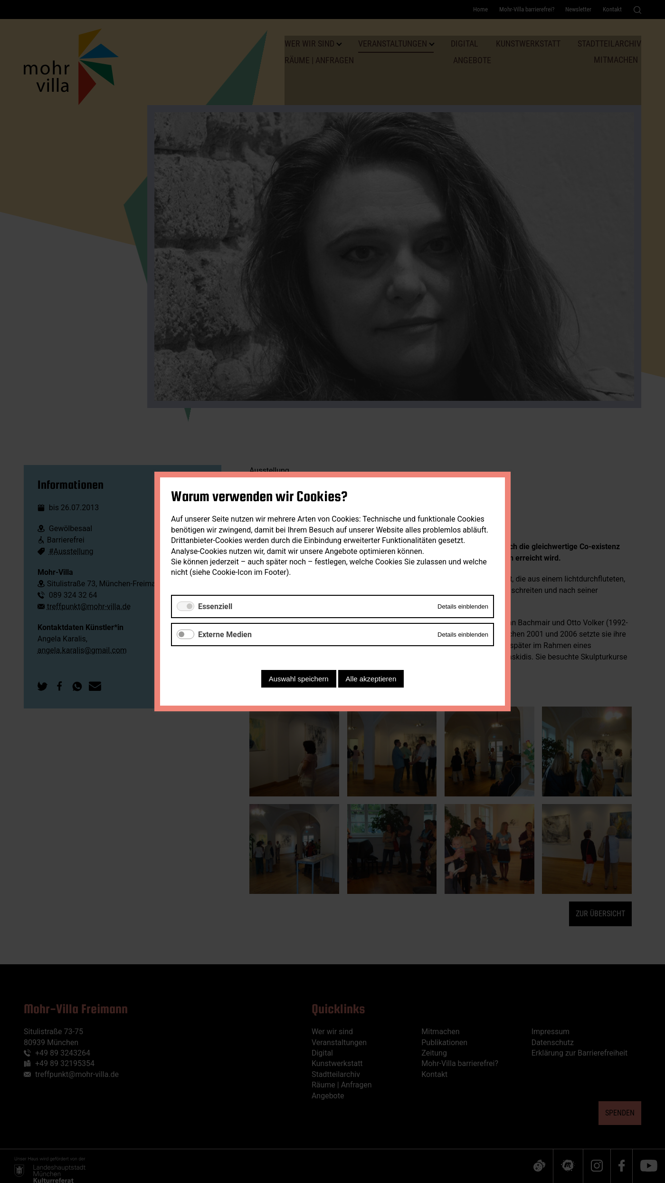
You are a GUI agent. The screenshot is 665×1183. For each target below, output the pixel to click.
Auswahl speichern (299, 679)
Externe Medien (225, 634)
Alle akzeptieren (371, 679)
